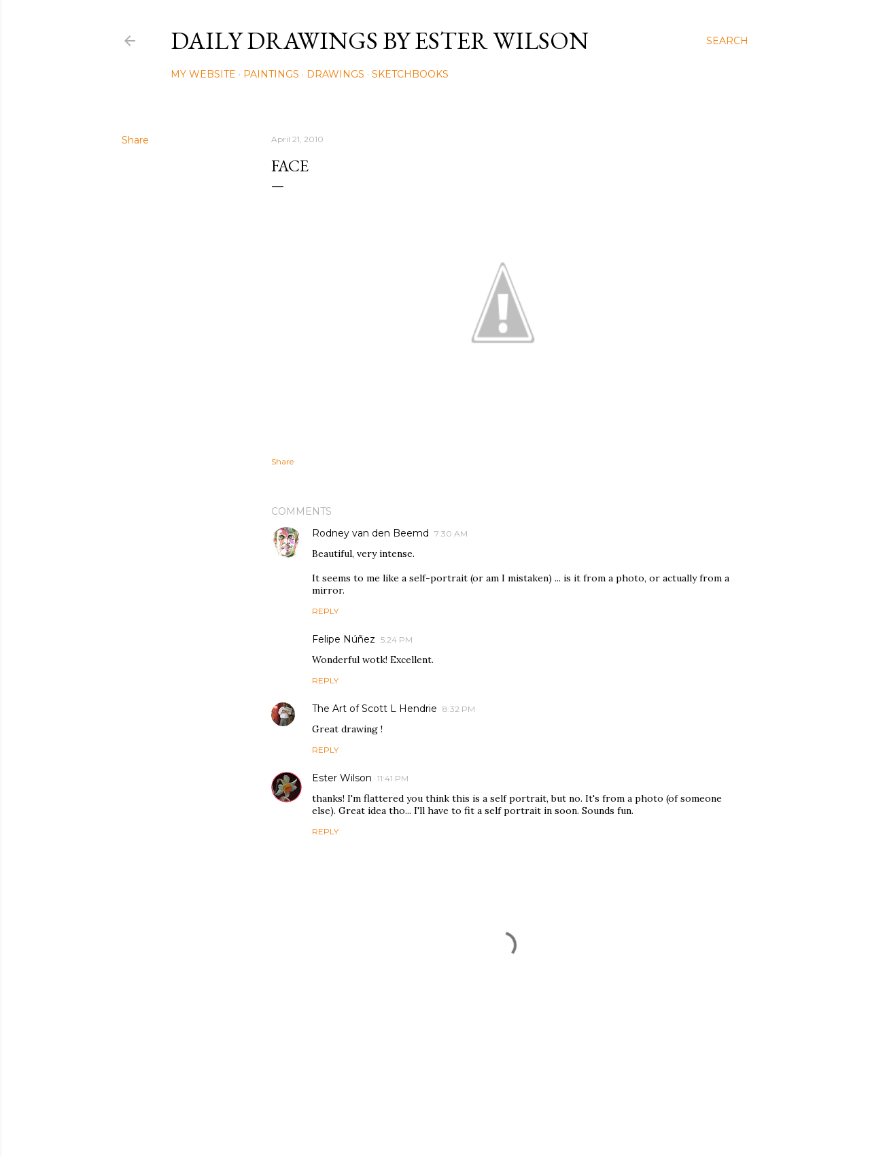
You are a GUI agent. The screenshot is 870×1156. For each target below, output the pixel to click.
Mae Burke (471, 1117)
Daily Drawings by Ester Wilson (380, 40)
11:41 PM (392, 778)
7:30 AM (451, 533)
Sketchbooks (410, 74)
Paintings (271, 74)
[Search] (727, 40)
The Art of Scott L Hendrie (374, 708)
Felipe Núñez (343, 639)
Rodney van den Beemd (370, 533)
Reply (325, 611)
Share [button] (135, 140)
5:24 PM (397, 639)
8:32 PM (458, 709)
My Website (203, 74)
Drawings (335, 74)
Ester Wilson (342, 778)
